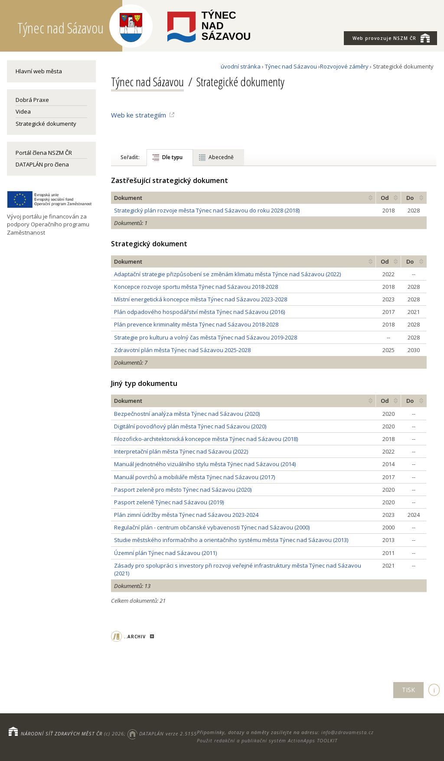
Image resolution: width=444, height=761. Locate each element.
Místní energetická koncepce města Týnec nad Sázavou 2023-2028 (200, 299)
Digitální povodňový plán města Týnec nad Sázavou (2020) (190, 426)
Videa (23, 111)
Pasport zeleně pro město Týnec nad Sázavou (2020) (182, 489)
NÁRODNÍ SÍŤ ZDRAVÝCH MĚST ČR (61, 733)
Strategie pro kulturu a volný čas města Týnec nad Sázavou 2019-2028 (205, 337)
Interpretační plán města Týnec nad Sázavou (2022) (181, 451)
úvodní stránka (241, 66)
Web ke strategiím (138, 115)
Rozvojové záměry (344, 66)
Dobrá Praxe (32, 100)
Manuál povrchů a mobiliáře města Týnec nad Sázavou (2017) (194, 477)
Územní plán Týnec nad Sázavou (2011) (165, 553)
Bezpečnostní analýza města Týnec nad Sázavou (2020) (187, 414)
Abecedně (221, 157)
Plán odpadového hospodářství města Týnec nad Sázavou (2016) (199, 312)
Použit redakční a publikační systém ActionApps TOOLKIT (267, 740)
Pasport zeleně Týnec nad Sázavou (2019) (169, 502)
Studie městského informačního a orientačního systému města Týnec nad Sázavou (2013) (231, 540)
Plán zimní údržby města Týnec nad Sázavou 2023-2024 (186, 515)
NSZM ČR (391, 37)
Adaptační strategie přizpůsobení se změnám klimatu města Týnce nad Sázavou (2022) (227, 274)
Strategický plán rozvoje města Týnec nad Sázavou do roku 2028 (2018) (207, 210)
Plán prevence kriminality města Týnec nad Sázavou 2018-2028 (196, 324)
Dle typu (172, 157)
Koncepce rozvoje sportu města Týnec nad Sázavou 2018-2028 (196, 287)
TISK (408, 690)
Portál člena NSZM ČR (44, 153)
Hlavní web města (39, 71)
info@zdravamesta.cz (347, 732)
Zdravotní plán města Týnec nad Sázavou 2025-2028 (182, 350)
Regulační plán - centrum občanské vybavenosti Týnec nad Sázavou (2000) (212, 527)
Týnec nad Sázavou (291, 66)
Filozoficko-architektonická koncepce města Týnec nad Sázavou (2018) (206, 439)
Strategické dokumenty (46, 123)
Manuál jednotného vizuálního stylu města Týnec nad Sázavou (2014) (205, 464)
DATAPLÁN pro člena (42, 164)
